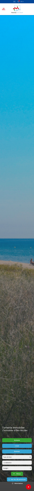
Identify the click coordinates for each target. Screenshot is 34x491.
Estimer (17, 457)
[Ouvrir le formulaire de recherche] (17, 480)
